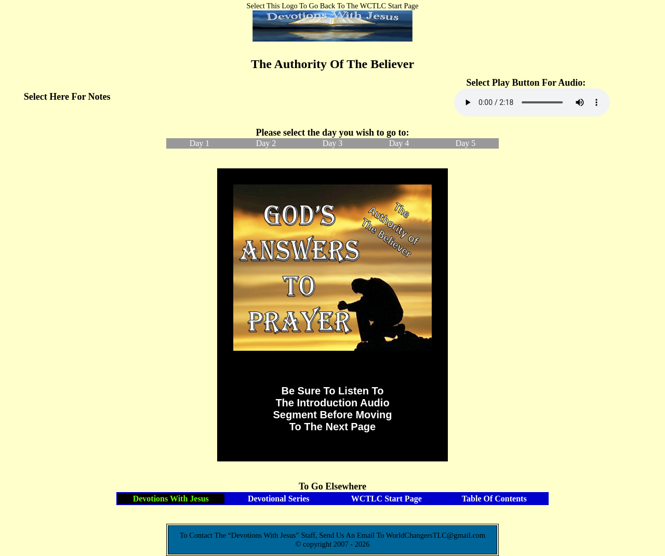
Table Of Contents (494, 498)
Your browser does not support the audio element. (532, 102)
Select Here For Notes (67, 96)
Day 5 (466, 143)
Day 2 (266, 143)
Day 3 (333, 143)
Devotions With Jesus (171, 498)
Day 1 (200, 143)
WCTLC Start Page (386, 498)
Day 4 (399, 143)
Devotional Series (279, 498)
